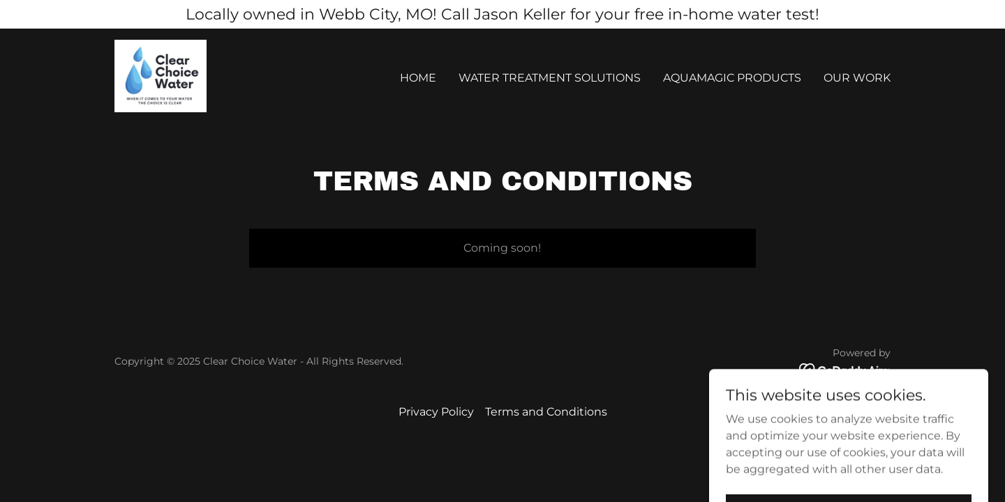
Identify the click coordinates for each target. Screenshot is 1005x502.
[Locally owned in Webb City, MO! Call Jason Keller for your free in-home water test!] (502, 14)
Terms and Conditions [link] (546, 411)
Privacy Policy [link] (436, 411)
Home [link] (418, 77)
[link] (160, 75)
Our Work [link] (857, 77)
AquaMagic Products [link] (732, 77)
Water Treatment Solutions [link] (550, 77)
